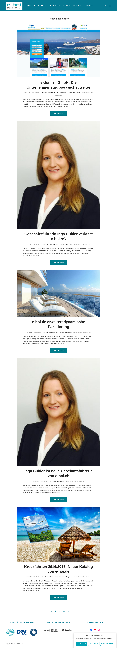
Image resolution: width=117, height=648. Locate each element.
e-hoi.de (28, 5)
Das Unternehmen (61, 92)
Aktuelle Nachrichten (48, 92)
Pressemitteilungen (74, 92)
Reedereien (54, 5)
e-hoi (28, 92)
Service (89, 5)
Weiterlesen (58, 113)
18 (69, 611)
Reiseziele (77, 5)
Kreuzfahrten (40, 5)
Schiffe (66, 5)
